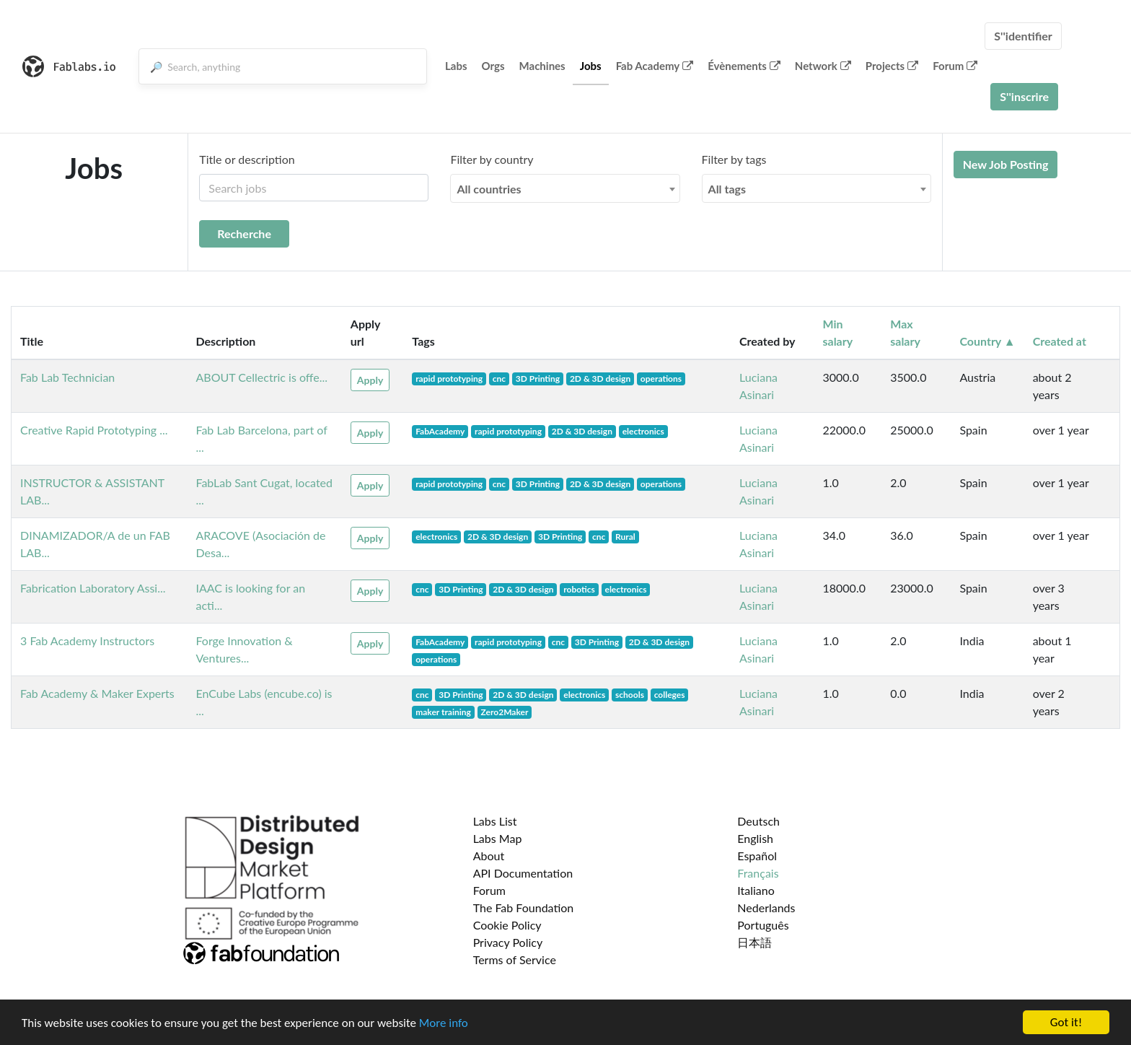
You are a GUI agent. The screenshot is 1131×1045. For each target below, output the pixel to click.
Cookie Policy (507, 925)
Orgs (493, 65)
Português (762, 925)
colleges (669, 694)
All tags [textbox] (727, 189)
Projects (892, 65)
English (755, 838)
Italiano (756, 890)
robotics (579, 589)
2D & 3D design (600, 378)
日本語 (754, 942)
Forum (955, 65)
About (489, 855)
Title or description (246, 159)
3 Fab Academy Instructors (87, 640)
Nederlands (766, 907)
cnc (499, 378)
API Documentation (523, 873)
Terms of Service (514, 959)
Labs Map (497, 838)
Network (823, 65)
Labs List (495, 821)
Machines (542, 65)
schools (629, 694)
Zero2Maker (505, 712)
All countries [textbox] (489, 189)
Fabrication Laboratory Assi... (93, 588)
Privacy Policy (508, 942)
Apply (370, 380)
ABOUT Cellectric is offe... (261, 377)
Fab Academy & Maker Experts (97, 693)
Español (757, 855)
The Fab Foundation (523, 907)
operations (661, 378)
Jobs (591, 65)
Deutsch (758, 821)
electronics (643, 431)
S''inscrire (1024, 96)
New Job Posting (1006, 164)
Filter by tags (734, 159)
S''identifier (1023, 36)
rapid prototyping (449, 378)
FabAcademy (440, 431)
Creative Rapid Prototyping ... (94, 430)
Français (757, 873)
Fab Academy (655, 65)
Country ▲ (987, 341)
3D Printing (538, 378)
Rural (625, 536)
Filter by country (491, 159)
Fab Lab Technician (67, 377)
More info (443, 1023)
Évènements (744, 65)
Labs (456, 65)
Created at (1059, 341)
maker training (443, 712)
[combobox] (564, 188)
